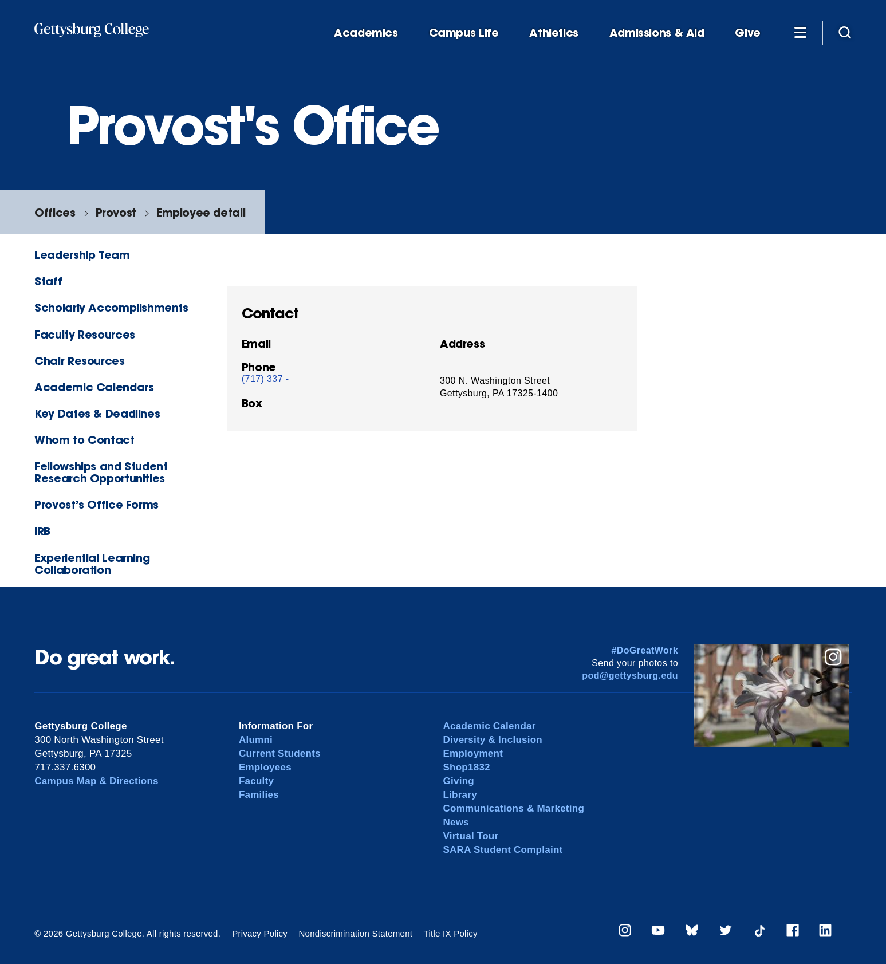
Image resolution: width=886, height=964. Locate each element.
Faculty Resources (84, 334)
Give (747, 33)
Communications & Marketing (513, 808)
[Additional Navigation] (800, 32)
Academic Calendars (93, 387)
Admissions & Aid (656, 33)
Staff (48, 281)
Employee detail (200, 212)
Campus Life (464, 33)
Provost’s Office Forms (96, 504)
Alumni (256, 739)
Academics (366, 33)
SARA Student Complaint (502, 849)
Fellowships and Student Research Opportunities (100, 472)
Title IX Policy (451, 933)
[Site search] (844, 32)
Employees (265, 767)
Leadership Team (81, 255)
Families (259, 794)
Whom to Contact (84, 440)
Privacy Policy (260, 933)
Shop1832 (466, 767)
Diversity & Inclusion (492, 739)
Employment (473, 753)
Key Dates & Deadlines (97, 413)
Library (460, 794)
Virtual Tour (470, 836)
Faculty (256, 781)
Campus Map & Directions (96, 781)
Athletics (553, 33)
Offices (54, 212)
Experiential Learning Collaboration (91, 564)
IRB (42, 531)
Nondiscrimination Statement (356, 933)
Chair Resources (79, 361)
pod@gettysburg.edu (630, 675)
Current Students (280, 753)
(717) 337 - (265, 379)
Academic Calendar (489, 726)
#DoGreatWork (644, 650)
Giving (458, 781)
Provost (116, 212)
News (455, 822)
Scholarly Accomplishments (111, 307)
